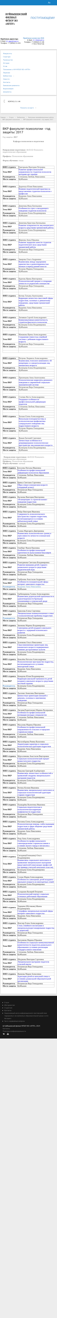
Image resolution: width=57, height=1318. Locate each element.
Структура (6, 57)
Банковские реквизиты (11, 85)
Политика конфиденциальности (14, 1031)
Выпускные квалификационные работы (41, 117)
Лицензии (6, 73)
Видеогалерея (8, 89)
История (6, 63)
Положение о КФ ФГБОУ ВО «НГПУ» (16, 69)
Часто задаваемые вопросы (14, 1021)
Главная (3, 117)
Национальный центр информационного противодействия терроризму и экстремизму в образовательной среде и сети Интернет (26, 1015)
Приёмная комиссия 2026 (33, 38)
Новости (6, 79)
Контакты (6, 82)
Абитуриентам (9, 1005)
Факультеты (7, 53)
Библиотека (7, 76)
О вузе (11, 117)
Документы (7, 92)
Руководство (8, 60)
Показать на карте (28, 108)
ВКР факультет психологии (11, 119)
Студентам (8, 1008)
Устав (5, 66)
